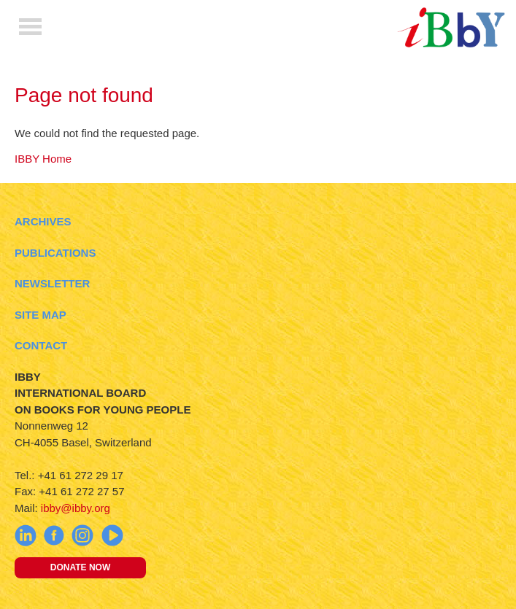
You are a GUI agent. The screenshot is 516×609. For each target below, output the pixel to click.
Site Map (40, 315)
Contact (41, 345)
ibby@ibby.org (75, 508)
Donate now (80, 567)
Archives (43, 221)
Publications (55, 253)
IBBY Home (43, 158)
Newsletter (52, 283)
